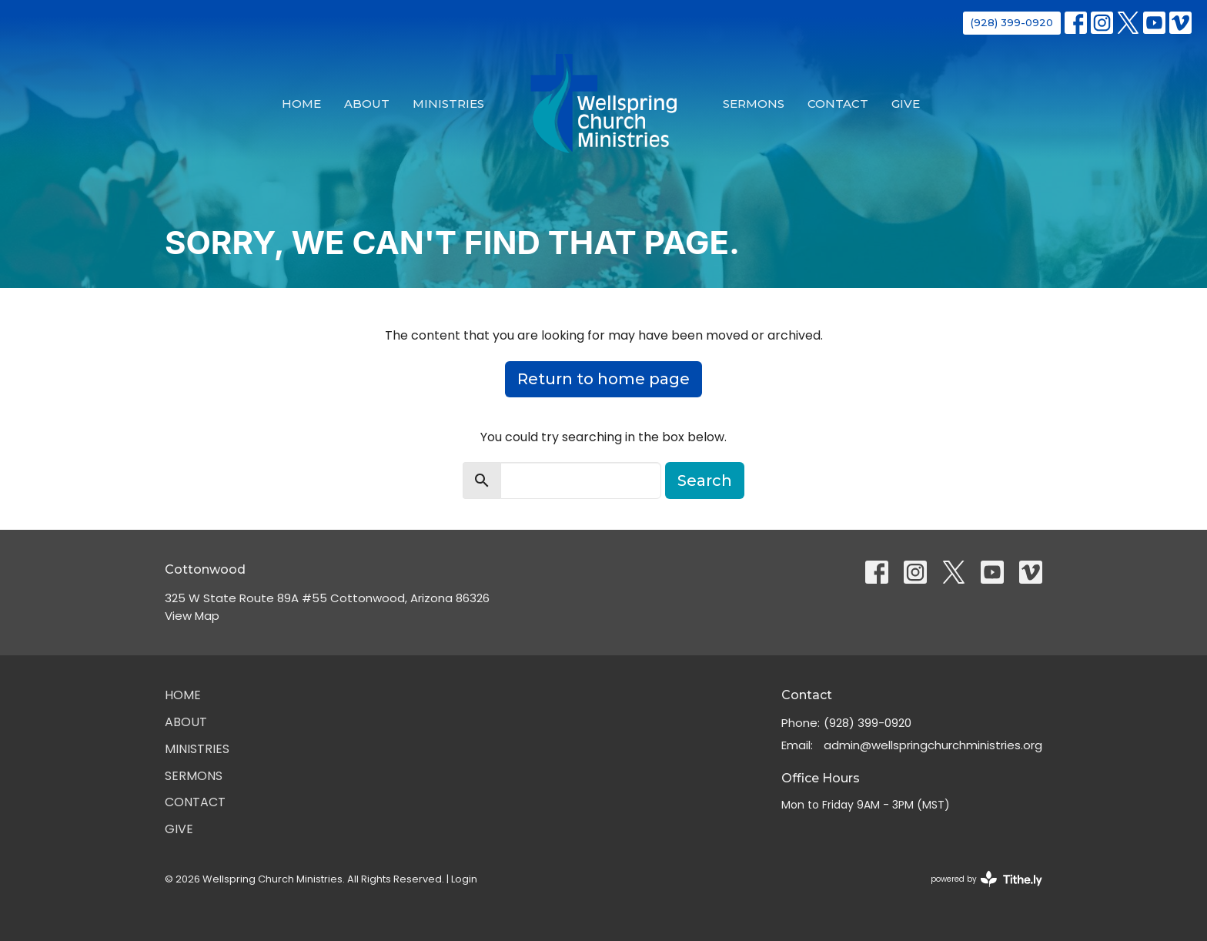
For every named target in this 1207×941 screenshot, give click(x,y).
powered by (986, 879)
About (367, 103)
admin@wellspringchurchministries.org (933, 745)
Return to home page (603, 379)
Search (704, 480)
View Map (192, 616)
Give (905, 103)
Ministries (448, 103)
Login (464, 879)
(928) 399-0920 (1012, 22)
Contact (837, 103)
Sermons (753, 103)
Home (301, 103)
